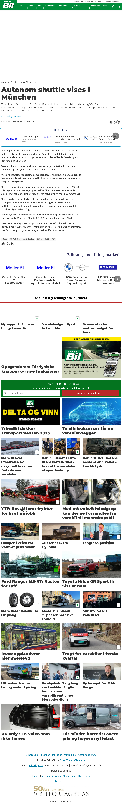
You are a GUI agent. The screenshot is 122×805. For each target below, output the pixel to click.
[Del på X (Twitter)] (115, 122)
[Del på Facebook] (111, 122)
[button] (115, 135)
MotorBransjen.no (112, 2)
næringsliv (28, 239)
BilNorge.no (78, 2)
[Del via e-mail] (118, 122)
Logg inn (104, 6)
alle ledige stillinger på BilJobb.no (61, 298)
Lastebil (31, 5)
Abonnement (95, 5)
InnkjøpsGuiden (50, 5)
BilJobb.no (99, 2)
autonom (15, 239)
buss (5, 239)
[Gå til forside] (8, 4)
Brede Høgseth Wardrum (72, 760)
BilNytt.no (89, 2)
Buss (39, 5)
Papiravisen (63, 5)
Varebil (22, 5)
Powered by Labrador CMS (61, 801)
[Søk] (113, 6)
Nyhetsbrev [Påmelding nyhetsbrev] (84, 776)
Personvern (61, 781)
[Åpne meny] (119, 7)
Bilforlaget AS (36, 765)
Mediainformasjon (51, 776)
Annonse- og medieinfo (75, 6)
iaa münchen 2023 (46, 239)
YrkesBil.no (70, 755)
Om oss (36, 776)
